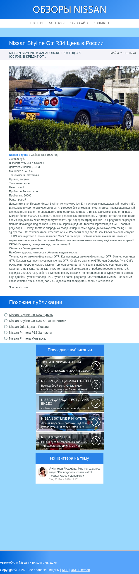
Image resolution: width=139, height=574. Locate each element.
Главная (36, 23)
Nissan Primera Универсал (28, 338)
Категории (56, 23)
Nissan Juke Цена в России (29, 326)
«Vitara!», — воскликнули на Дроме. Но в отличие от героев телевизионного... (66, 404)
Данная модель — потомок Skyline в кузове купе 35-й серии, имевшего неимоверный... (66, 423)
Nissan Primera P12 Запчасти (30, 332)
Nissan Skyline (18, 154)
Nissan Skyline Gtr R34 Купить (31, 315)
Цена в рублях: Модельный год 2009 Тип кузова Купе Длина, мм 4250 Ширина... (66, 441)
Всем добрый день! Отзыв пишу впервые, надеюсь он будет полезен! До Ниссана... (66, 385)
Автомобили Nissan (14, 562)
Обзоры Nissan (69, 10)
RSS (65, 570)
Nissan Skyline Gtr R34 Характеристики (37, 321)
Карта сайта (79, 23)
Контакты (101, 23)
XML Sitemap (80, 570)
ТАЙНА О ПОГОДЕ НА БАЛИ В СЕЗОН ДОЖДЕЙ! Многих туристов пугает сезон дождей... (66, 366)
